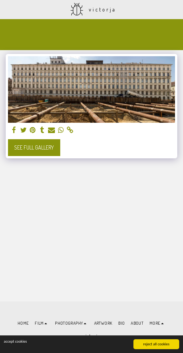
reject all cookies (156, 344)
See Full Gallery (34, 147)
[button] (8, 9)
